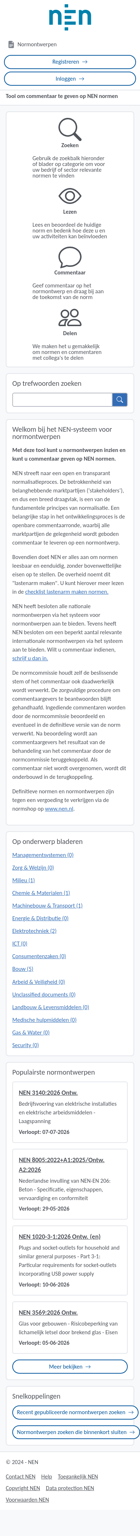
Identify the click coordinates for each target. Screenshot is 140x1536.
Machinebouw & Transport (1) (47, 905)
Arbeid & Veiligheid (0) (38, 981)
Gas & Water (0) (31, 1032)
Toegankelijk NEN (78, 1476)
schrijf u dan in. (30, 658)
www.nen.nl (59, 808)
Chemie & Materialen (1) (41, 892)
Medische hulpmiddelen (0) (44, 1019)
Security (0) (25, 1045)
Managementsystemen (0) (43, 855)
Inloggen (70, 78)
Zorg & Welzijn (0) (33, 867)
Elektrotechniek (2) (34, 930)
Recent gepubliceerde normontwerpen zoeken (75, 1412)
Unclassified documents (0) (43, 994)
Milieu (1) (23, 880)
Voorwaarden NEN (27, 1499)
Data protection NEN (70, 1488)
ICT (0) (19, 943)
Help (46, 1476)
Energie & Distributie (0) (40, 918)
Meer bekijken (70, 1366)
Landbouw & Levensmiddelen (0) (50, 1007)
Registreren (70, 61)
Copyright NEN (23, 1488)
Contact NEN (20, 1476)
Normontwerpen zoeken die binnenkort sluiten (76, 1432)
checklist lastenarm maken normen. (67, 591)
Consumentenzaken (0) (39, 956)
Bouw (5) (22, 968)
